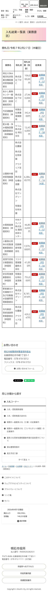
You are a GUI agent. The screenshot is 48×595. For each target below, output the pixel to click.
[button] (24, 3)
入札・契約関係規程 (15, 409)
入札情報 (19, 466)
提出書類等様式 (13, 447)
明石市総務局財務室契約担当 (17, 352)
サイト (7, 501)
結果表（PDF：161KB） (42, 179)
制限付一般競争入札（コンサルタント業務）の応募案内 (25, 430)
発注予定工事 (12, 453)
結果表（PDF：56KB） (42, 264)
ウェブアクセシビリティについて (17, 483)
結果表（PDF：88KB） (42, 316)
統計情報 (23, 521)
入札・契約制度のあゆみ (17, 416)
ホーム (4, 466)
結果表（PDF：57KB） (42, 80)
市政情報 (11, 466)
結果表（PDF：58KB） (42, 131)
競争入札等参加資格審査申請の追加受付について (26, 439)
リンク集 (8, 495)
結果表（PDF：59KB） (42, 295)
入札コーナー (13, 402)
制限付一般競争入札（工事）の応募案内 (23, 422)
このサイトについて (12, 477)
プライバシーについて (13, 489)
